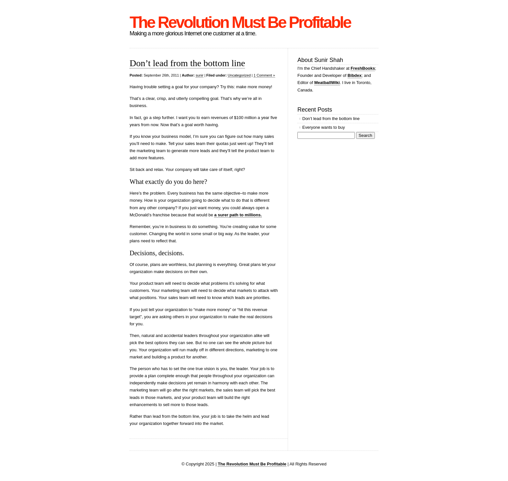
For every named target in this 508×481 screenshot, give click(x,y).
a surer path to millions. (238, 214)
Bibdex (355, 75)
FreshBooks (363, 68)
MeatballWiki (327, 82)
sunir (199, 75)
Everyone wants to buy (323, 127)
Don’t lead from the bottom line (187, 63)
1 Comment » (264, 75)
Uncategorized (239, 75)
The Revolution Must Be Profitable (240, 22)
